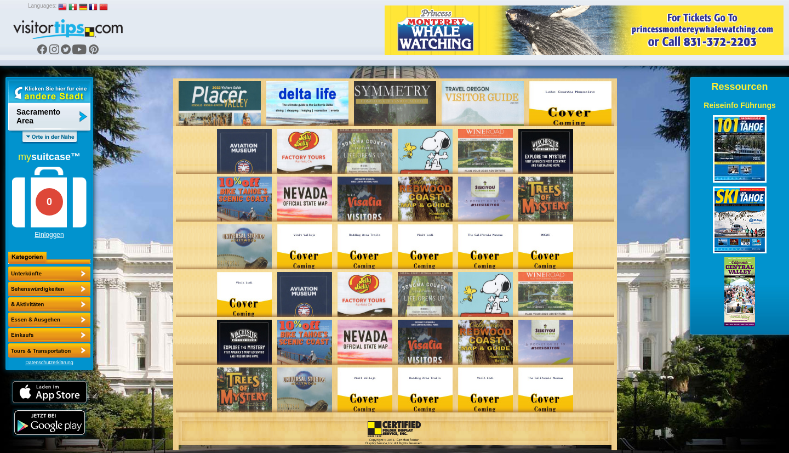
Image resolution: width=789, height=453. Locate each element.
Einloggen (49, 235)
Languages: (42, 6)
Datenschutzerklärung (49, 362)
